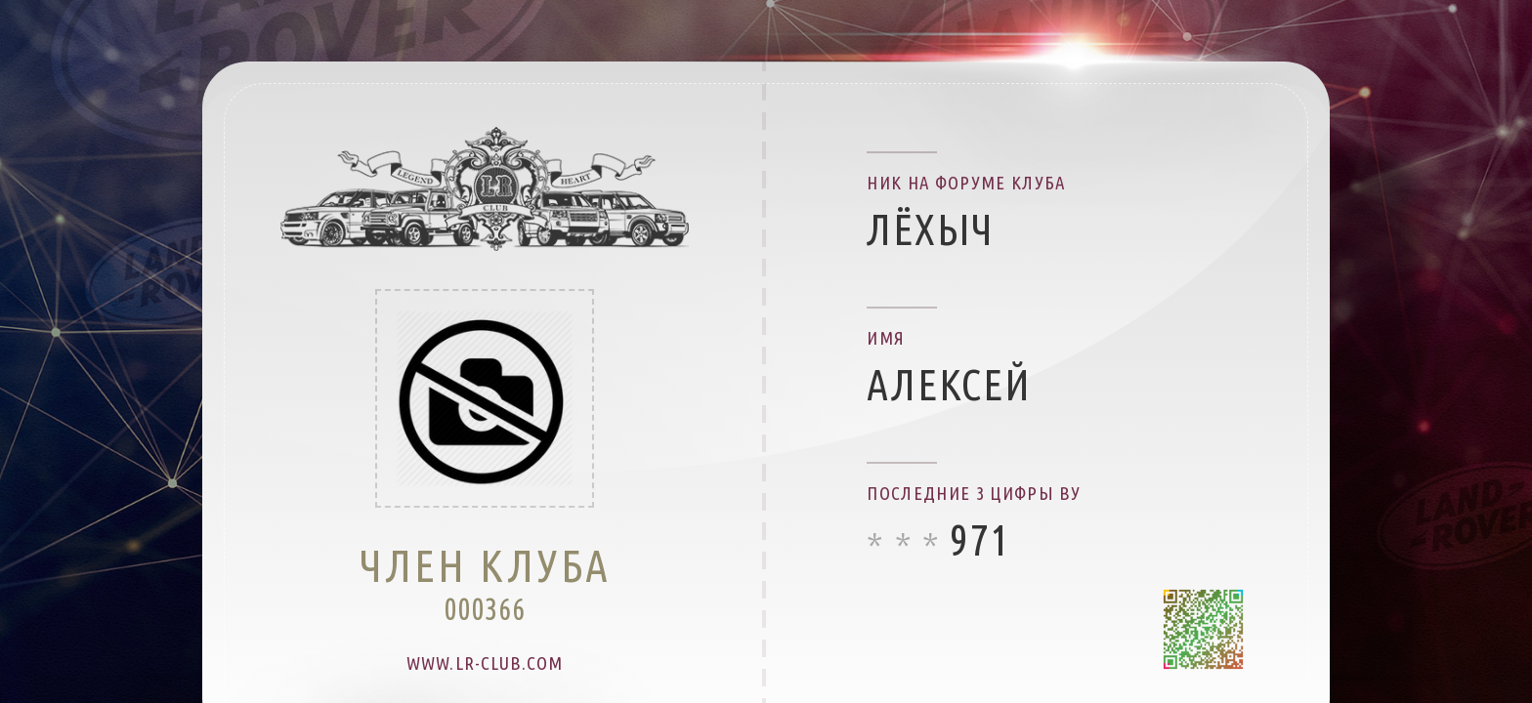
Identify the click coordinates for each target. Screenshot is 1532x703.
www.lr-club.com (484, 663)
